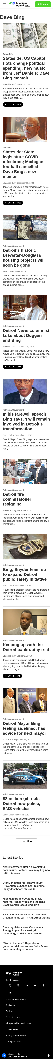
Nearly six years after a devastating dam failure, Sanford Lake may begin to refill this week (26, 870)
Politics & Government (13, 246)
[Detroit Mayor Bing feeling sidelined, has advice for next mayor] (25, 700)
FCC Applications (13, 1042)
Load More (26, 841)
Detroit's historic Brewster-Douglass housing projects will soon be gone (23, 257)
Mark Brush (8, 739)
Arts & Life (8, 54)
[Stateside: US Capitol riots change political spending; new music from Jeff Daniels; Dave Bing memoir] (25, 35)
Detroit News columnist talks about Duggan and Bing (26, 335)
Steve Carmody (9, 510)
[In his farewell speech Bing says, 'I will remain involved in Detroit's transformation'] (25, 391)
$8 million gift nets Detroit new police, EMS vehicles (21, 803)
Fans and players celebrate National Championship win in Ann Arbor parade (26, 916)
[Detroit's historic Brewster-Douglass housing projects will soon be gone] (25, 227)
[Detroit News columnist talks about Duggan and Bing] (25, 307)
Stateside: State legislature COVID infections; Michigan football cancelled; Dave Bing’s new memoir (23, 164)
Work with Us (11, 1011)
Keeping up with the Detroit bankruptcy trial (26, 647)
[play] (4, 1055)
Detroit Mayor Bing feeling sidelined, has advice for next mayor (24, 728)
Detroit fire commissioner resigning (17, 499)
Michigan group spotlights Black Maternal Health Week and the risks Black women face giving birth (24, 901)
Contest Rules (12, 1029)
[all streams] (49, 1055)
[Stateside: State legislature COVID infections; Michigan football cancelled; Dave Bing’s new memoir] (25, 129)
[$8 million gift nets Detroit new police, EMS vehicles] (25, 776)
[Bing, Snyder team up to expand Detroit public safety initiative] (25, 546)
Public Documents (13, 1017)
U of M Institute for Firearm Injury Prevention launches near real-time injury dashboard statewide (24, 886)
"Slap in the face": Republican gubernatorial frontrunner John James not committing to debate (26, 946)
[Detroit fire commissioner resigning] (25, 471)
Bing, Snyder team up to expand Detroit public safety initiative (25, 574)
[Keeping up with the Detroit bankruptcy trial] (25, 622)
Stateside (7, 148)
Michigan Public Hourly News (18, 1023)
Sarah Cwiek (8, 271)
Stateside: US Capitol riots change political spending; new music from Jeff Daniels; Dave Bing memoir (26, 68)
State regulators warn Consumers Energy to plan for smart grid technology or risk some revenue (23, 930)
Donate (44, 4)
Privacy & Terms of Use (16, 1036)
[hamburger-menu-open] (4, 4)
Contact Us (10, 1005)
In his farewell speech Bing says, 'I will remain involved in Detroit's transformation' (26, 421)
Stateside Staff (9, 84)
